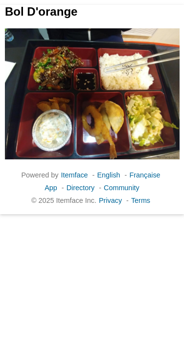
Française (144, 175)
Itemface (74, 175)
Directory (81, 188)
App (51, 188)
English (108, 175)
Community (121, 188)
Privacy (110, 200)
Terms (140, 200)
